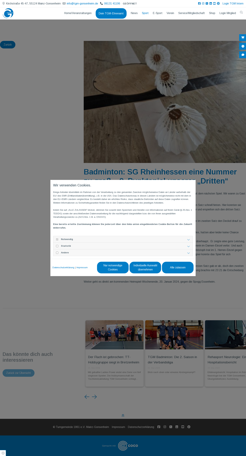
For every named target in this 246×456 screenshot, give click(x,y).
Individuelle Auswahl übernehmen (145, 267)
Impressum (82, 267)
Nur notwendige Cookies (112, 267)
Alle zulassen (178, 267)
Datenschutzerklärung (63, 267)
